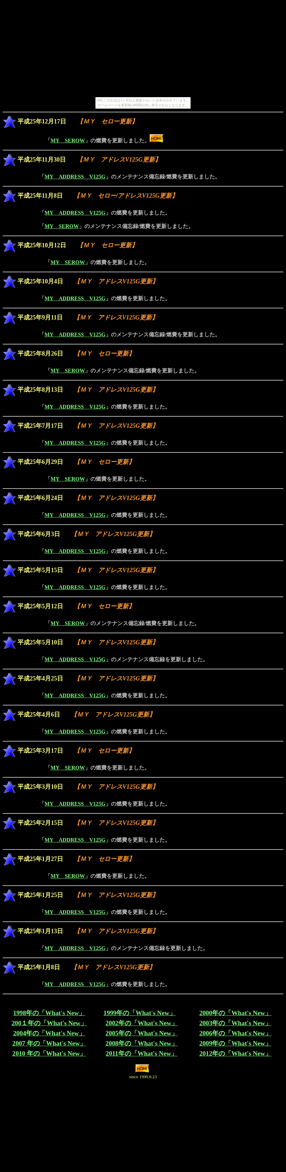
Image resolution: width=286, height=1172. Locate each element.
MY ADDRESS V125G (75, 176)
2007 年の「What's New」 (49, 1043)
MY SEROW (68, 140)
